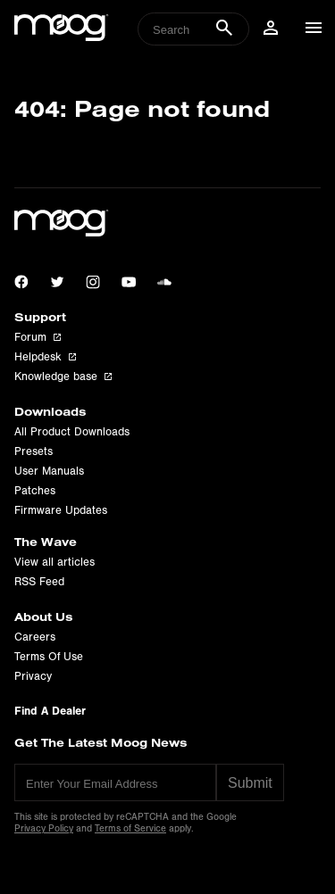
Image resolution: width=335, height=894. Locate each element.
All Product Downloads (72, 432)
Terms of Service (130, 828)
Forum (37, 337)
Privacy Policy (43, 828)
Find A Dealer (50, 710)
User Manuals (49, 471)
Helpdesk (45, 357)
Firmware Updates (60, 510)
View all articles (54, 562)
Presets (33, 451)
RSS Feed (39, 581)
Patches (34, 490)
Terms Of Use (48, 656)
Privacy (33, 676)
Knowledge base (63, 376)
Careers (34, 637)
